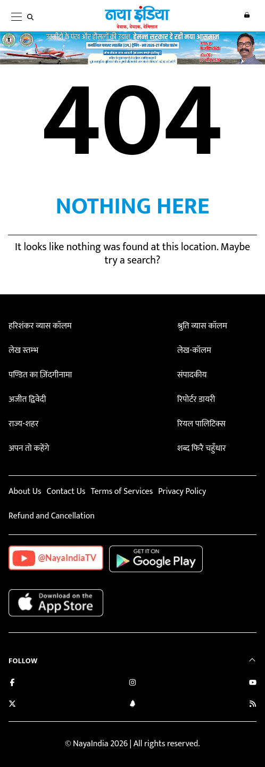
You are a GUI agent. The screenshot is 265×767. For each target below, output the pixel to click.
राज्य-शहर (23, 424)
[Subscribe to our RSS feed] (252, 705)
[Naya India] (136, 27)
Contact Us (65, 491)
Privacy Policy (182, 491)
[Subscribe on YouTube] (252, 684)
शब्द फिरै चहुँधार (201, 448)
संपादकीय (192, 375)
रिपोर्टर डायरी (196, 399)
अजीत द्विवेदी (27, 399)
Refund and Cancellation (52, 516)
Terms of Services (121, 491)
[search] (32, 17)
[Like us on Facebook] (12, 684)
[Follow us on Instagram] (132, 684)
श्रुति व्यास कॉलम (202, 326)
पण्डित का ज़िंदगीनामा (40, 375)
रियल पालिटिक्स (201, 424)
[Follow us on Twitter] (12, 705)
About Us (25, 491)
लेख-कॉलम (194, 350)
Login (245, 16)
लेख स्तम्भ (23, 350)
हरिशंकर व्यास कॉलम (40, 326)
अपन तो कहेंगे (29, 448)
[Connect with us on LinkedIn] (132, 705)
